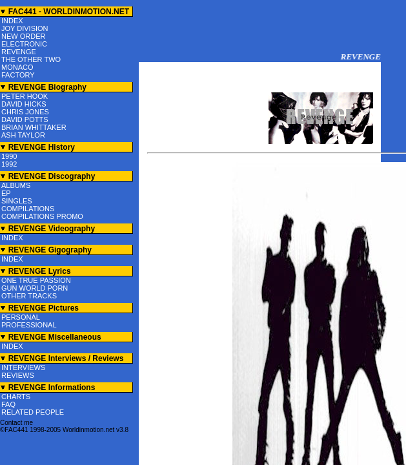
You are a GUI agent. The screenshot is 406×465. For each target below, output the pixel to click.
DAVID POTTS (24, 119)
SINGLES (16, 201)
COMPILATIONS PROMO (42, 216)
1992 (9, 164)
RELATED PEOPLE (32, 412)
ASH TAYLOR (23, 135)
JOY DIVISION (24, 28)
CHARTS (15, 396)
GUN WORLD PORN (34, 288)
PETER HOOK (24, 96)
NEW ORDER (23, 36)
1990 (9, 156)
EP (6, 193)
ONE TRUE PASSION (36, 280)
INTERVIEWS (23, 367)
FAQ (8, 404)
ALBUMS (15, 185)
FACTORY (18, 75)
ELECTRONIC (24, 44)
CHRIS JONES (25, 112)
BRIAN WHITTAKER (33, 127)
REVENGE (18, 52)
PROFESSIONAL (29, 325)
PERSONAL (20, 317)
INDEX (12, 21)
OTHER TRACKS (29, 296)
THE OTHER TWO (31, 59)
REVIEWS (17, 375)
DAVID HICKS (23, 104)
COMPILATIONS (27, 208)
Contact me (16, 422)
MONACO (17, 67)
